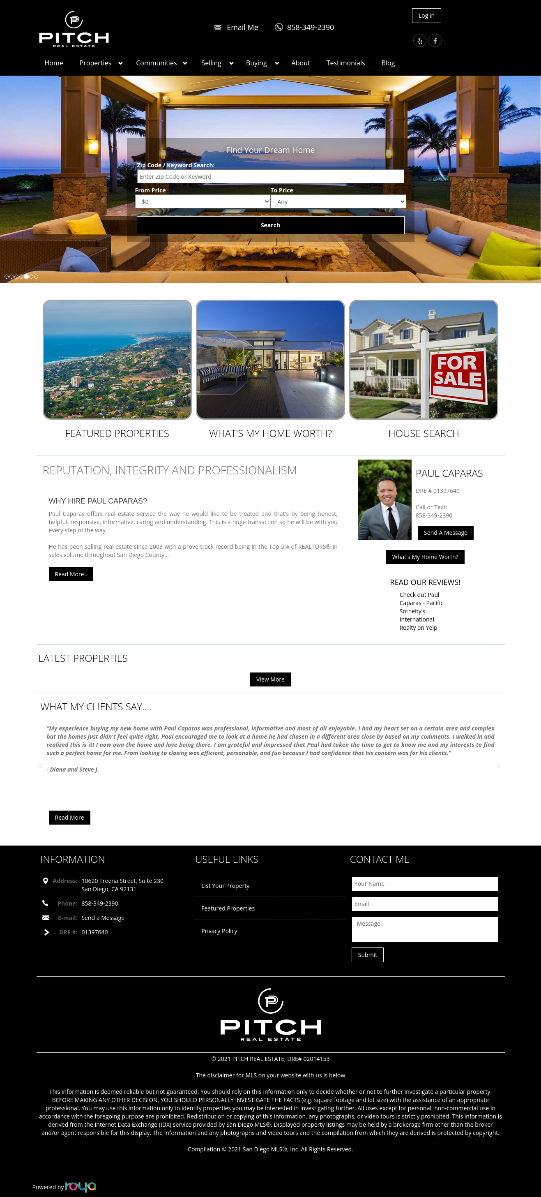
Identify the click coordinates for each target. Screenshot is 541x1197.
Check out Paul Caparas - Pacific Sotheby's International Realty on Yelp (421, 611)
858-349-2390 (310, 27)
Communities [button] (156, 62)
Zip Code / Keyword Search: (176, 165)
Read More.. (71, 574)
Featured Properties (117, 433)
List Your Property (225, 886)
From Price (150, 190)
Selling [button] (211, 62)
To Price (282, 190)
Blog (388, 62)
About (301, 62)
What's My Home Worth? (270, 433)
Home (54, 62)
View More (270, 679)
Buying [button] (256, 62)
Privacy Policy (219, 931)
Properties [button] (95, 62)
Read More (69, 817)
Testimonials (346, 62)
